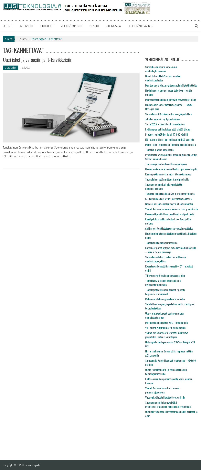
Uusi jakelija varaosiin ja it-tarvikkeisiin (37, 59)
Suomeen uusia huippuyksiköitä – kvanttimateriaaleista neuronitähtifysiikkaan (168, 404)
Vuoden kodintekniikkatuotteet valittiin (165, 397)
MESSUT (94, 26)
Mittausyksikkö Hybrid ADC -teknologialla (166, 322)
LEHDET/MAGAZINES (140, 26)
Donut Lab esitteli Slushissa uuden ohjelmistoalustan (162, 78)
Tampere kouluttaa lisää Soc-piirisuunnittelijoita (170, 194)
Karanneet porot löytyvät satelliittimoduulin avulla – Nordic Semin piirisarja (170, 250)
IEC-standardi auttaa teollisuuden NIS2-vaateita (169, 139)
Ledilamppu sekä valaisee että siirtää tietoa (167, 129)
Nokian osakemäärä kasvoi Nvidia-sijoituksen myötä (171, 169)
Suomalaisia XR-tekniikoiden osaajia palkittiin (168, 114)
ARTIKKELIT (26, 26)
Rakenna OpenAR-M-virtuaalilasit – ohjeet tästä (169, 214)
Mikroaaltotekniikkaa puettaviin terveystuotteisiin (170, 100)
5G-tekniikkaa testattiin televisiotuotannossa (168, 199)
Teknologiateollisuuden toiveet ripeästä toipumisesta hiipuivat (165, 292)
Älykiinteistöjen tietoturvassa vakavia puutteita (169, 228)
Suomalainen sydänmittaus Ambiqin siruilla (167, 179)
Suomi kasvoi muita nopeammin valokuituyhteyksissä (161, 69)
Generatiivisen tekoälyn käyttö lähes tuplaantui (169, 204)
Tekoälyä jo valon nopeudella (159, 150)
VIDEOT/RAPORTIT (71, 26)
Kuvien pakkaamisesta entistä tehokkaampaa (168, 174)
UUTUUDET (47, 26)
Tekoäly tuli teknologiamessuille (161, 243)
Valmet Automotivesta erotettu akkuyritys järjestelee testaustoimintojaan (166, 335)
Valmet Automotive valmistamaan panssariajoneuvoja (162, 390)
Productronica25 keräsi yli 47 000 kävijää (166, 134)
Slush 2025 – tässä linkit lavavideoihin (165, 124)
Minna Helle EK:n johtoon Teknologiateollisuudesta (170, 144)
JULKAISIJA (113, 26)
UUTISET (8, 26)
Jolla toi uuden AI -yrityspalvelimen (162, 119)
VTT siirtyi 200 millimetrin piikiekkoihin (165, 328)
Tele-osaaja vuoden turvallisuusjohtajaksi (166, 164)
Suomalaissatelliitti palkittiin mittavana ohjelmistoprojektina (165, 259)
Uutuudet (10, 67)
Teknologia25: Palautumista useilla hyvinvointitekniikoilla (163, 282)
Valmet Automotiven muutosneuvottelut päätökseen (171, 209)
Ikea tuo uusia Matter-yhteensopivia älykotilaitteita (171, 85)
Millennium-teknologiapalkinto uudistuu (165, 299)
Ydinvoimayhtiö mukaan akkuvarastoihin (165, 275)
